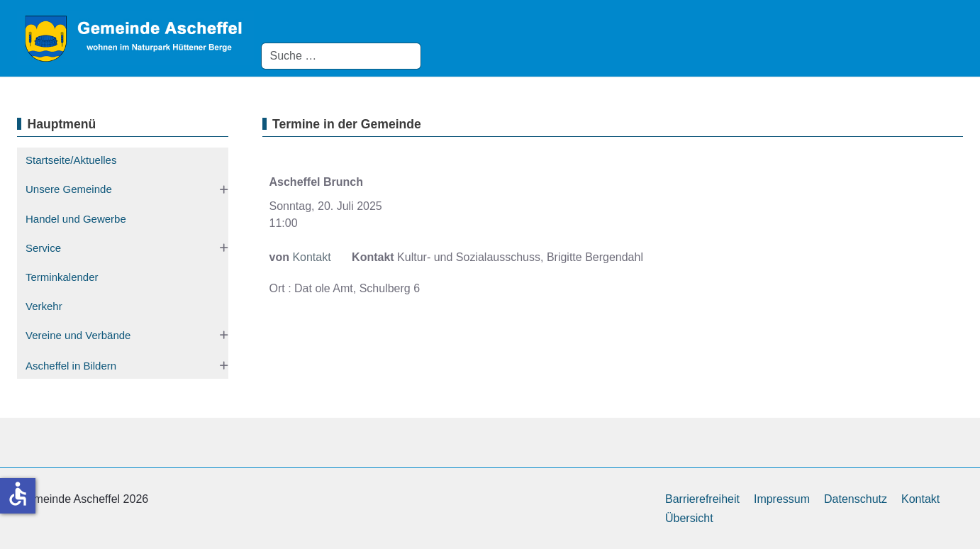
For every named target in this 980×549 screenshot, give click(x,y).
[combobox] (341, 56)
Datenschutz (855, 499)
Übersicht (689, 518)
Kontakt (311, 257)
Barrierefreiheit (702, 499)
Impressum (782, 499)
